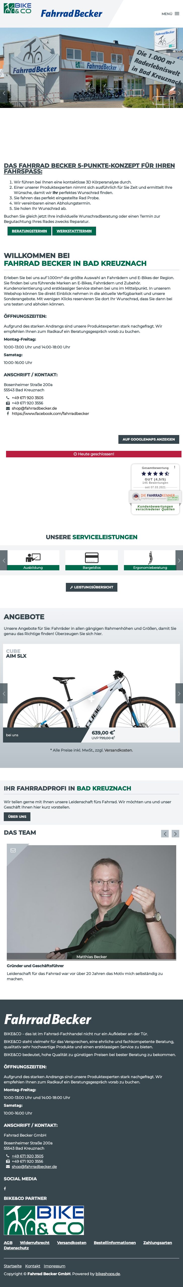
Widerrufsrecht (35, 1242)
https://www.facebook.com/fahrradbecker (50, 413)
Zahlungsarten (157, 1242)
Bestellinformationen (115, 1242)
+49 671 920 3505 (27, 397)
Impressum (54, 1266)
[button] (170, 14)
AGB (8, 1242)
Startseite (13, 1266)
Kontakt (32, 1266)
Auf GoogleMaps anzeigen (149, 439)
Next (179, 93)
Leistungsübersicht (91, 587)
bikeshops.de (108, 1273)
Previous (4, 93)
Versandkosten (118, 750)
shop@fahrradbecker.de (34, 408)
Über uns (17, 817)
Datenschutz (16, 1248)
